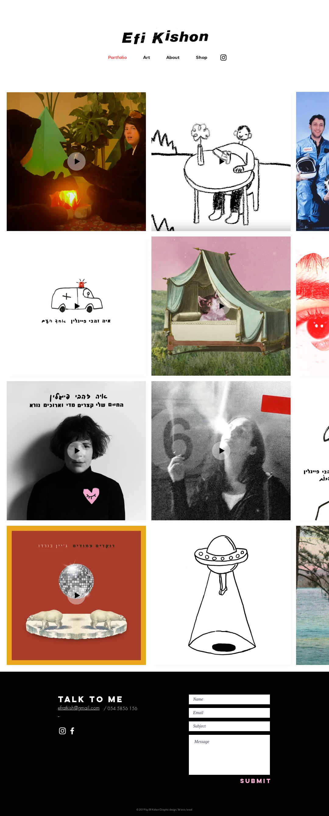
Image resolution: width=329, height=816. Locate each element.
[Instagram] (223, 57)
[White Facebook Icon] (72, 730)
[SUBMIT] (255, 780)
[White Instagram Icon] (62, 730)
